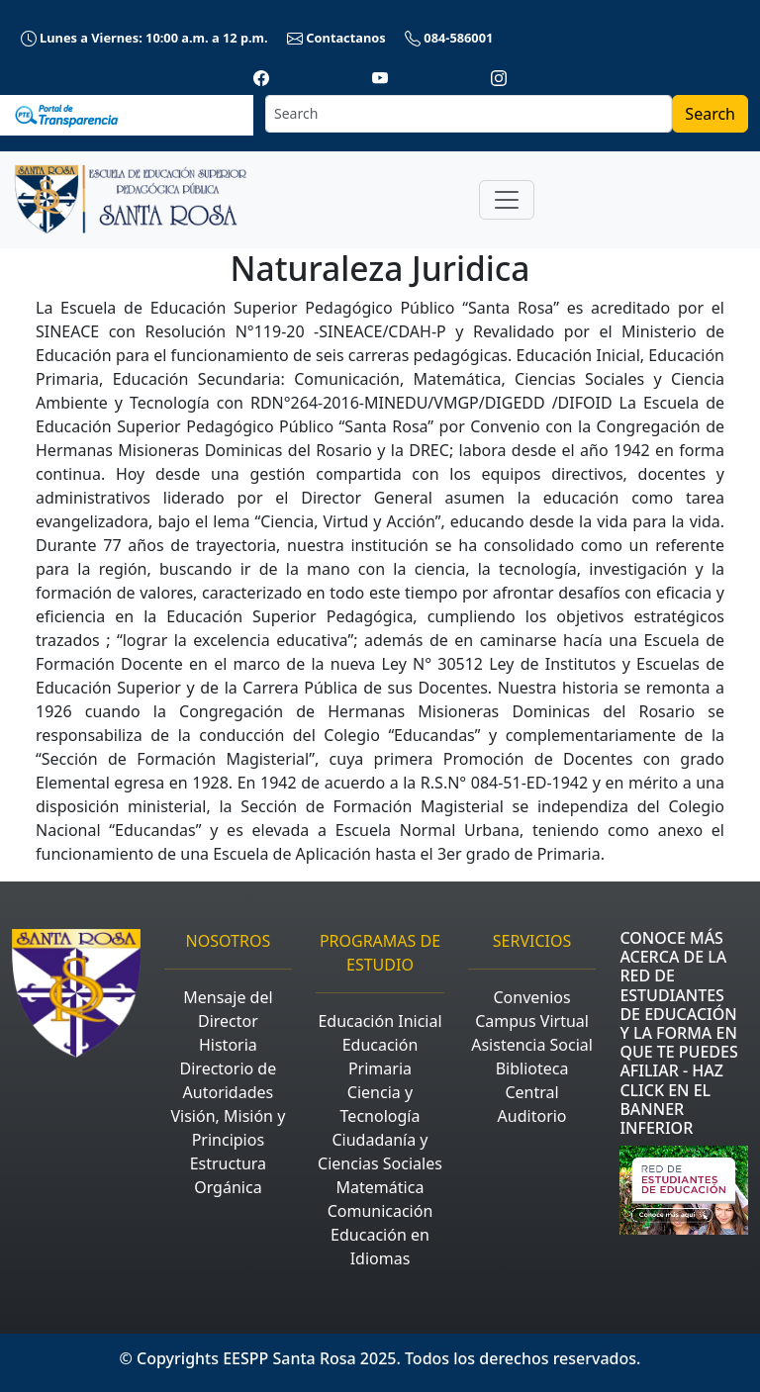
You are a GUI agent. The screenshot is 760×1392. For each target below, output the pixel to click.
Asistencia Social (532, 1045)
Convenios (531, 997)
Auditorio (532, 1116)
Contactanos (338, 37)
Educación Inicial (379, 1021)
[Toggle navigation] (506, 200)
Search (710, 114)
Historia (228, 1045)
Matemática (380, 1187)
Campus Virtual (532, 1021)
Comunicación (380, 1211)
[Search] (468, 114)
